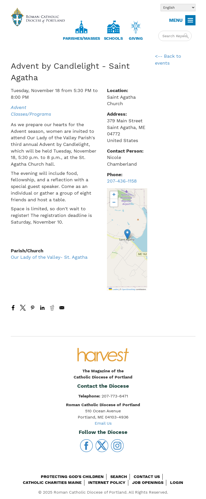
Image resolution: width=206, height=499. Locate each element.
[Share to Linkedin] (42, 308)
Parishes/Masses (81, 38)
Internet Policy (106, 482)
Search (118, 476)
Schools (113, 38)
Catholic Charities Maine (52, 482)
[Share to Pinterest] (32, 308)
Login (176, 482)
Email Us (103, 423)
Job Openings (147, 482)
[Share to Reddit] (52, 308)
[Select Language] (178, 7)
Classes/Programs (31, 114)
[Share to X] (23, 308)
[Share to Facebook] (13, 308)
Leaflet (113, 289)
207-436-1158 (122, 181)
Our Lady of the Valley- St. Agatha (49, 257)
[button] (127, 234)
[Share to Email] (62, 308)
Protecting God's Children (72, 476)
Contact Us (147, 476)
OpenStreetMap (128, 289)
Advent (18, 107)
